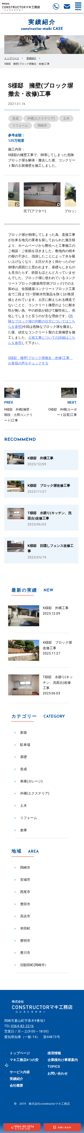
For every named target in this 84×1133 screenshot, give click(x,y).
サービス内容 (20, 1072)
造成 (15, 118)
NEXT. (72, 402)
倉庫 (23, 830)
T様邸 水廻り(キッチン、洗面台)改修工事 (58, 682)
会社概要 (16, 1086)
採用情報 (54, 1053)
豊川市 (25, 953)
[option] (42, 199)
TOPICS (53, 1067)
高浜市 (25, 916)
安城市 (25, 880)
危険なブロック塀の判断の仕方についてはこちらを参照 (41, 321)
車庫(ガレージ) (31, 781)
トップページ (11, 58)
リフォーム (20, 125)
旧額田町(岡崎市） (34, 965)
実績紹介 (31, 58)
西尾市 (25, 892)
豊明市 (25, 941)
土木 (66, 118)
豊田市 (25, 904)
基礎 (23, 757)
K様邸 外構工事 (56, 608)
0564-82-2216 (22, 1026)
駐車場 (25, 745)
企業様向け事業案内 (62, 1060)
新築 (23, 733)
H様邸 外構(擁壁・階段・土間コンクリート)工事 (18, 415)
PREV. (8, 402)
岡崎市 (42, 125)
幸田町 (25, 928)
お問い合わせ (57, 1073)
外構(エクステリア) (41, 118)
